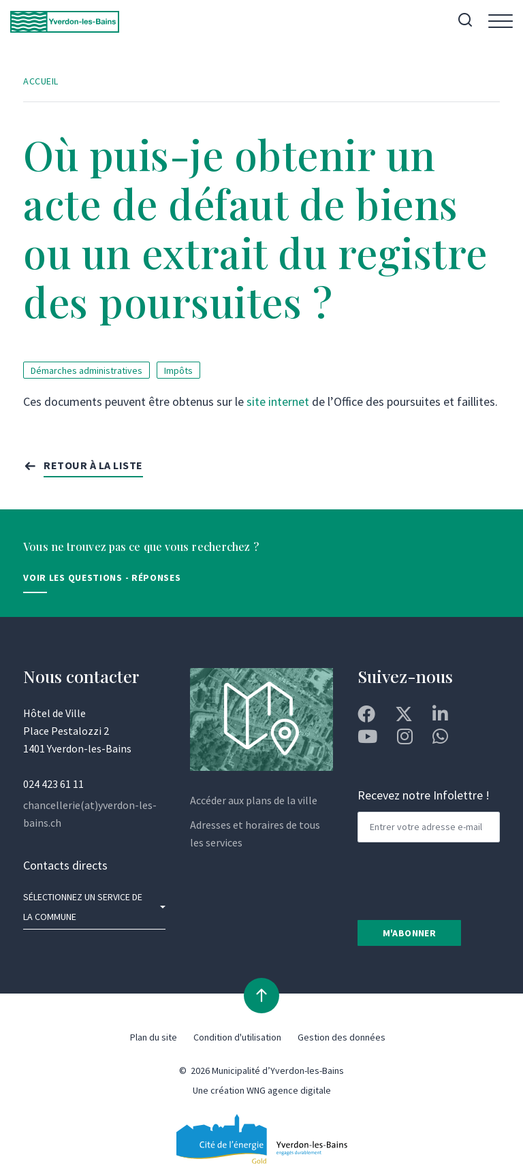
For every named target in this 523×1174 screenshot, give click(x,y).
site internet (278, 401)
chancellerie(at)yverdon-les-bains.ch (90, 813)
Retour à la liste (93, 465)
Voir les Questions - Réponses (101, 577)
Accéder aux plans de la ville (253, 800)
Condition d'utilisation (237, 1037)
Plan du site (153, 1037)
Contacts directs (65, 865)
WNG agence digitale (289, 1090)
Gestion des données (341, 1037)
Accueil (41, 81)
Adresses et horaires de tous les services (255, 833)
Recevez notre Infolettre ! (424, 795)
